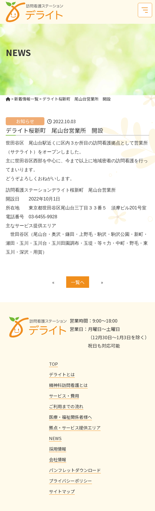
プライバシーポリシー (70, 481)
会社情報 (57, 459)
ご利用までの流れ (66, 406)
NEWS (55, 438)
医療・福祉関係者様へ (70, 417)
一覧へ (78, 282)
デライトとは (62, 374)
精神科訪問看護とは (68, 385)
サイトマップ (62, 491)
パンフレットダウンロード (75, 470)
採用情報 (57, 449)
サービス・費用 (64, 396)
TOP (53, 364)
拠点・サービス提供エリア (75, 428)
